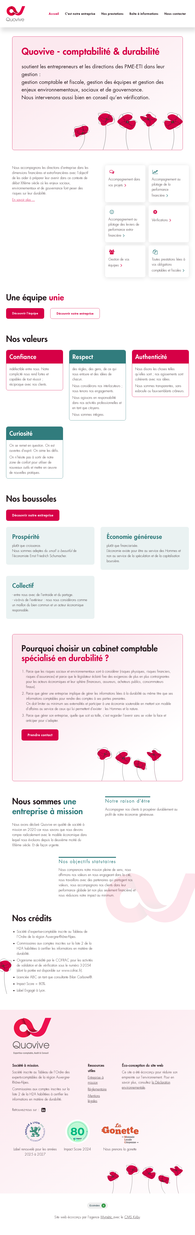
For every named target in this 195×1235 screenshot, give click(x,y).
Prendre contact (40, 735)
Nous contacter (175, 14)
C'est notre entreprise (80, 14)
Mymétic (107, 1217)
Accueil (54, 14)
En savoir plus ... (23, 200)
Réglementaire (97, 1089)
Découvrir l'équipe (25, 313)
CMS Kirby (132, 1217)
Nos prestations (112, 14)
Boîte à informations (143, 14)
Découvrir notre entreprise (75, 313)
